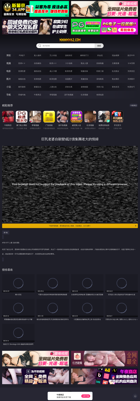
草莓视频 (53, 94)
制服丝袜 (84, 71)
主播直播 (115, 63)
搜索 (99, 45)
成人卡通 (53, 71)
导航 (8, 94)
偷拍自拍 (37, 71)
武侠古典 (68, 87)
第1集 (6, 232)
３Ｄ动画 (68, 63)
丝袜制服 (100, 63)
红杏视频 (84, 94)
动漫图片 (68, 79)
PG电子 (22, 55)
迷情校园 (84, 87)
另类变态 (131, 71)
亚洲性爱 (21, 71)
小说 (8, 86)
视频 (8, 63)
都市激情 (21, 87)
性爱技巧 (131, 87)
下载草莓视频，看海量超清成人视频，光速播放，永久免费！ (93, 225)
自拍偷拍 (37, 63)
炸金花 (100, 55)
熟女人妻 (84, 63)
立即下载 (86, 396)
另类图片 (131, 79)
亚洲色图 (37, 79)
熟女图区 (115, 79)
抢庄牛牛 (131, 55)
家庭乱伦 (37, 87)
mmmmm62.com (70, 40)
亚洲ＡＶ (21, 63)
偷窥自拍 (21, 79)
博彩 (8, 55)
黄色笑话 (115, 87)
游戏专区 (68, 55)
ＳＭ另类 (131, 63)
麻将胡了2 (84, 55)
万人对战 (53, 55)
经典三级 (100, 71)
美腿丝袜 (84, 79)
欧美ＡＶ (53, 63)
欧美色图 (53, 79)
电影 (8, 71)
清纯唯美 (100, 79)
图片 (8, 78)
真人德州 (37, 55)
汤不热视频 (68, 94)
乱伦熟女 (115, 71)
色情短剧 (100, 94)
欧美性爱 (68, 71)
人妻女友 (53, 87)
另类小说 (100, 87)
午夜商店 (37, 94)
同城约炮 (21, 94)
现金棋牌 (115, 55)
